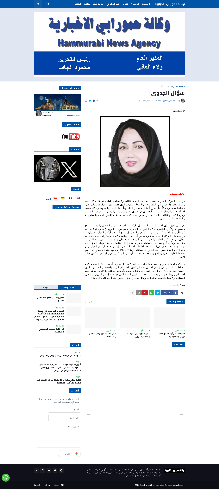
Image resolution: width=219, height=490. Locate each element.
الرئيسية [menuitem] (146, 4)
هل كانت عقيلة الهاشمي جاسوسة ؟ (51, 330)
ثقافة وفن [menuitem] (98, 4)
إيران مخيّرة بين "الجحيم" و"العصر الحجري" (138, 335)
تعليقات (46, 287)
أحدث (181, 414)
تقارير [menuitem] (125, 4)
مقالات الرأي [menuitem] (113, 4)
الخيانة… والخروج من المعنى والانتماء (102, 335)
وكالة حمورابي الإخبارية (170, 3)
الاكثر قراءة (69, 287)
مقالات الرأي (166, 87)
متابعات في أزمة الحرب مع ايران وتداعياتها (172, 335)
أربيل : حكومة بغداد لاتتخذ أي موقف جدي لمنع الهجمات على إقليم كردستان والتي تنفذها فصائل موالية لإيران (60, 367)
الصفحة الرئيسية (178, 87)
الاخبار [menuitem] (136, 4)
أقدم (89, 414)
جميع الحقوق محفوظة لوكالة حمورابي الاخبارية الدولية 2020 (159, 486)
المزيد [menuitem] (78, 4)
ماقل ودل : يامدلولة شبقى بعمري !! (50, 299)
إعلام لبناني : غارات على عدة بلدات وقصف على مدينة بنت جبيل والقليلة (58, 381)
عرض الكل (89, 301)
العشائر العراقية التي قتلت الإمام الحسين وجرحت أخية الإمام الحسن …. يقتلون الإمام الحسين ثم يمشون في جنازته (49, 315)
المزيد (48, 199)
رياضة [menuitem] (87, 4)
